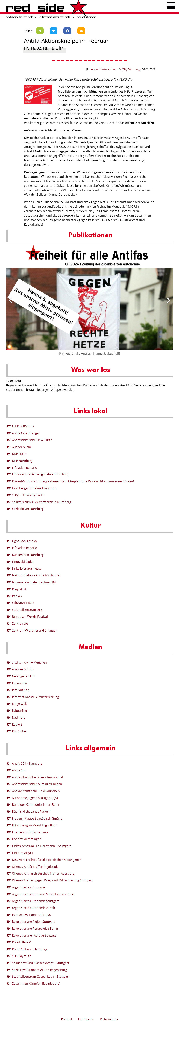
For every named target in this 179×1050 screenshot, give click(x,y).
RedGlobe (19, 731)
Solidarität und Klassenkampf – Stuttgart (40, 963)
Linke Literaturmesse (27, 568)
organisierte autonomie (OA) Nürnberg (115, 69)
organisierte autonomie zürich (33, 908)
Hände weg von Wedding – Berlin (35, 825)
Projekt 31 (19, 589)
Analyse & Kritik (23, 669)
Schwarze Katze (23, 603)
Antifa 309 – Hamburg (27, 763)
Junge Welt (19, 704)
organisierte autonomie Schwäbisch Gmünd (43, 894)
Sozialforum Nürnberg (28, 509)
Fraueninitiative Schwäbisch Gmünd (37, 818)
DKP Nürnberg (22, 461)
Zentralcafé (20, 623)
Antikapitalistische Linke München (36, 791)
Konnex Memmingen (26, 839)
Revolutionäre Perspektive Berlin (35, 928)
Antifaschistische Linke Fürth (32, 440)
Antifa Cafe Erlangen (26, 433)
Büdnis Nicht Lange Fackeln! (31, 811)
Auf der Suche (22, 447)
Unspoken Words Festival (30, 617)
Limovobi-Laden (23, 562)
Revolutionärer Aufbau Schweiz (34, 935)
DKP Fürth (19, 454)
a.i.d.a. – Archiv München (29, 663)
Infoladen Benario (24, 468)
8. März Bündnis (23, 426)
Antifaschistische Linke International (37, 777)
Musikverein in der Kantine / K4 (34, 582)
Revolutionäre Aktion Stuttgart (33, 922)
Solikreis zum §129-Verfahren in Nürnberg (41, 502)
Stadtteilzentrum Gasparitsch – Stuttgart (40, 976)
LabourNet (19, 711)
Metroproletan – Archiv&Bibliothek (36, 575)
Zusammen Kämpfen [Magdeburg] (36, 983)
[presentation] (10, 300)
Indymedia (19, 683)
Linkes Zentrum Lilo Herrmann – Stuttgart (41, 846)
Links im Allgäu (22, 853)
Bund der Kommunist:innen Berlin (36, 805)
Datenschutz (109, 1019)
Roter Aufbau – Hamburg (29, 949)
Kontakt (66, 1019)
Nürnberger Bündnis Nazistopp (34, 488)
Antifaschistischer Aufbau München (37, 784)
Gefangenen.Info (23, 676)
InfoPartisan (20, 690)
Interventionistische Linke (30, 832)
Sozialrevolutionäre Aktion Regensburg (39, 970)
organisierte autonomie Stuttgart (35, 901)
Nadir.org (18, 717)
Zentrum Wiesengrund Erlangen (34, 630)
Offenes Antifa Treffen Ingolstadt (35, 867)
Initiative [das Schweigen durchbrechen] (40, 474)
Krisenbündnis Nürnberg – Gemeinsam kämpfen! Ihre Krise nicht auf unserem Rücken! (73, 481)
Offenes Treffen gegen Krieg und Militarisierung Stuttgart (52, 880)
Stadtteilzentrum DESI (27, 610)
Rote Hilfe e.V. (21, 942)
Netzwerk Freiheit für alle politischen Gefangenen (46, 860)
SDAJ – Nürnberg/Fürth (28, 495)
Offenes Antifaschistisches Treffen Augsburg (43, 873)
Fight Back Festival (24, 541)
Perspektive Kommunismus (31, 915)
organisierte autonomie (28, 887)
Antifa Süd (19, 770)
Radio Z (17, 596)
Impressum (86, 1019)
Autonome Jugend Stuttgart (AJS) (35, 798)
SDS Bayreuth (21, 956)
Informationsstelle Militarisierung (35, 697)
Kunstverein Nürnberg (28, 555)
